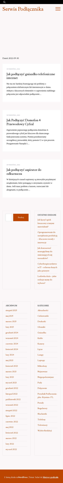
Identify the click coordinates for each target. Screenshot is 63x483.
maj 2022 (9, 427)
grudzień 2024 (12, 332)
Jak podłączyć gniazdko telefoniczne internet (31, 76)
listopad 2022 (11, 394)
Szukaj (21, 217)
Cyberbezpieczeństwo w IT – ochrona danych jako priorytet (47, 267)
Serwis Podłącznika (23, 9)
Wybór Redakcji (45, 430)
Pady (40, 382)
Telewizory (43, 425)
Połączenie (42, 388)
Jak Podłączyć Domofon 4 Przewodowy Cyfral (24, 122)
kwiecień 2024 (12, 349)
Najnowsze (42, 371)
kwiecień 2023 (12, 366)
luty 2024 (10, 355)
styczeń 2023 (11, 382)
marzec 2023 (11, 371)
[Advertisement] (31, 33)
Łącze (40, 349)
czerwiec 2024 (12, 344)
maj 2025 (9, 316)
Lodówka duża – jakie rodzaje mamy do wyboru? (47, 279)
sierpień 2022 (11, 410)
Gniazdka (42, 332)
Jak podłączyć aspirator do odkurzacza (24, 172)
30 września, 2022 (13, 69)
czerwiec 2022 (12, 421)
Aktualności (43, 310)
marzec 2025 (11, 321)
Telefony (42, 419)
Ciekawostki (43, 316)
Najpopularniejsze (46, 377)
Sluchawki (42, 414)
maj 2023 (9, 360)
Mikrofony (42, 366)
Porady (41, 403)
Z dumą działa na (16, 477)
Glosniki (41, 327)
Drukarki (42, 321)
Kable (40, 338)
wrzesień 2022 (12, 405)
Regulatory (42, 408)
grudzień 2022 (12, 388)
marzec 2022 (11, 438)
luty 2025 (10, 327)
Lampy (41, 355)
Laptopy (41, 360)
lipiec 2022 (10, 416)
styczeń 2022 (11, 449)
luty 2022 (10, 444)
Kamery (41, 344)
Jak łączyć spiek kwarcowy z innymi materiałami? (46, 223)
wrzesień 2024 (12, 338)
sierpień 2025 (11, 310)
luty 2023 (10, 377)
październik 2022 (13, 399)
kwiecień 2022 (12, 433)
